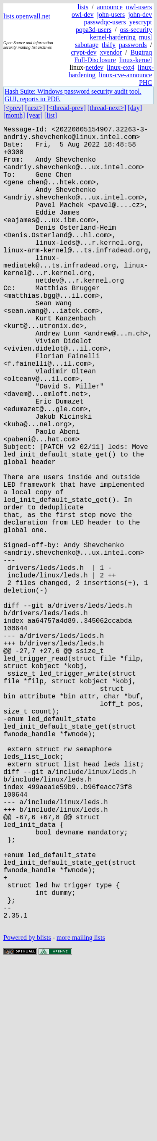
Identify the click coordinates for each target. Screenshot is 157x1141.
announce (109, 6)
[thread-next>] (107, 107)
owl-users (139, 6)
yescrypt (140, 22)
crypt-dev (83, 52)
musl (145, 37)
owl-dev (82, 14)
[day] (135, 107)
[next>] (35, 107)
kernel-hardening (113, 37)
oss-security (136, 29)
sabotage (86, 44)
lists (82, 6)
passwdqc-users (105, 22)
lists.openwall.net (26, 16)
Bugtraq (141, 52)
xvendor (111, 52)
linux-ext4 (120, 67)
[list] (50, 115)
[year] (35, 115)
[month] (14, 115)
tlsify (109, 44)
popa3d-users (93, 29)
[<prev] (13, 107)
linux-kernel (135, 59)
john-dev (140, 14)
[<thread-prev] (65, 107)
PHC (145, 82)
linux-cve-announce (125, 75)
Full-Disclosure (95, 59)
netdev (94, 67)
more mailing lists (81, 1115)
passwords (133, 44)
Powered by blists (27, 1115)
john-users (111, 14)
